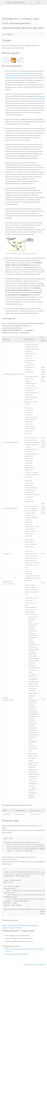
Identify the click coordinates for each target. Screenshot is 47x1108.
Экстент (16, 925)
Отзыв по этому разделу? (36, 964)
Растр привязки (15, 928)
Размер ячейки (7, 925)
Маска (21, 925)
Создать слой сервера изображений (32, 98)
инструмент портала (15, 71)
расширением (17, 75)
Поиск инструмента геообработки (16, 954)
